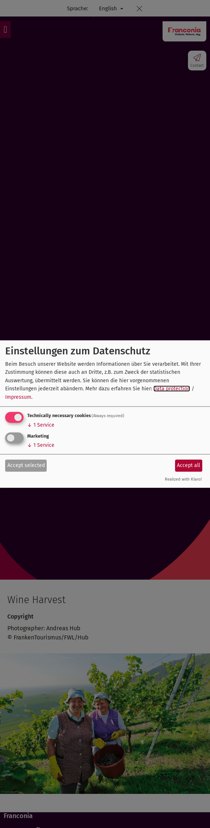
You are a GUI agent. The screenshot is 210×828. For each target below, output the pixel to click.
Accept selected (26, 465)
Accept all (188, 465)
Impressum (18, 397)
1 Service (40, 425)
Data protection (171, 389)
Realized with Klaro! (183, 479)
